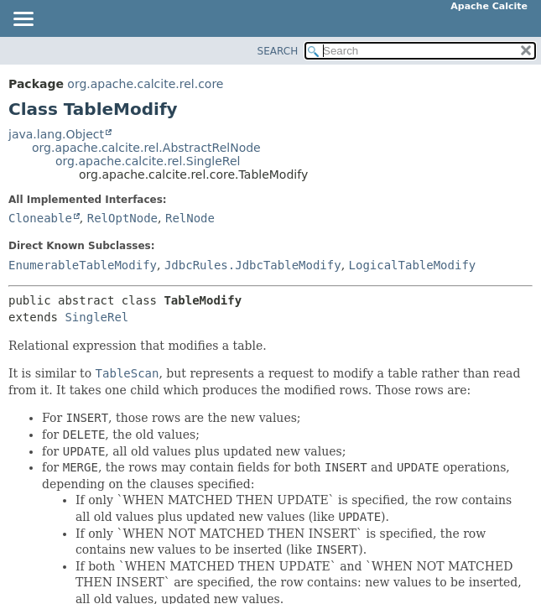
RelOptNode (122, 218)
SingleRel (96, 317)
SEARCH (278, 51)
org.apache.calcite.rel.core (145, 84)
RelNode (190, 218)
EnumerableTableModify (82, 265)
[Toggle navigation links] (22, 20)
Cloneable (40, 218)
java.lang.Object (56, 134)
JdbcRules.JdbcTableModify (252, 265)
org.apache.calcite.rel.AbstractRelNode (146, 147)
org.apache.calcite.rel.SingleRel (147, 161)
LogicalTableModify (412, 265)
